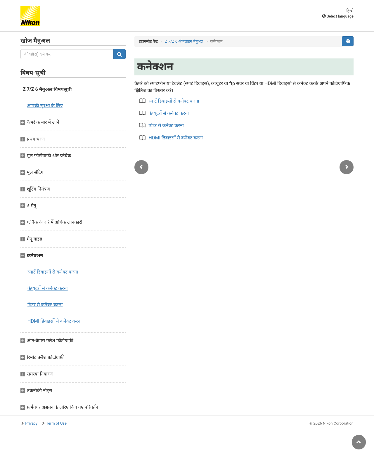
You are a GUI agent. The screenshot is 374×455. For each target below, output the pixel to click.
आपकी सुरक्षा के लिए (45, 105)
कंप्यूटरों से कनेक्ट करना (47, 288)
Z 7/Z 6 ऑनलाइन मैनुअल (184, 41)
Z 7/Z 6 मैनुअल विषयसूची (47, 89)
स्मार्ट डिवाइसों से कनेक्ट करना (52, 272)
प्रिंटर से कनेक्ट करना (45, 304)
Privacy (31, 423)
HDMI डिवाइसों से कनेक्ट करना (54, 321)
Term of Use (56, 423)
